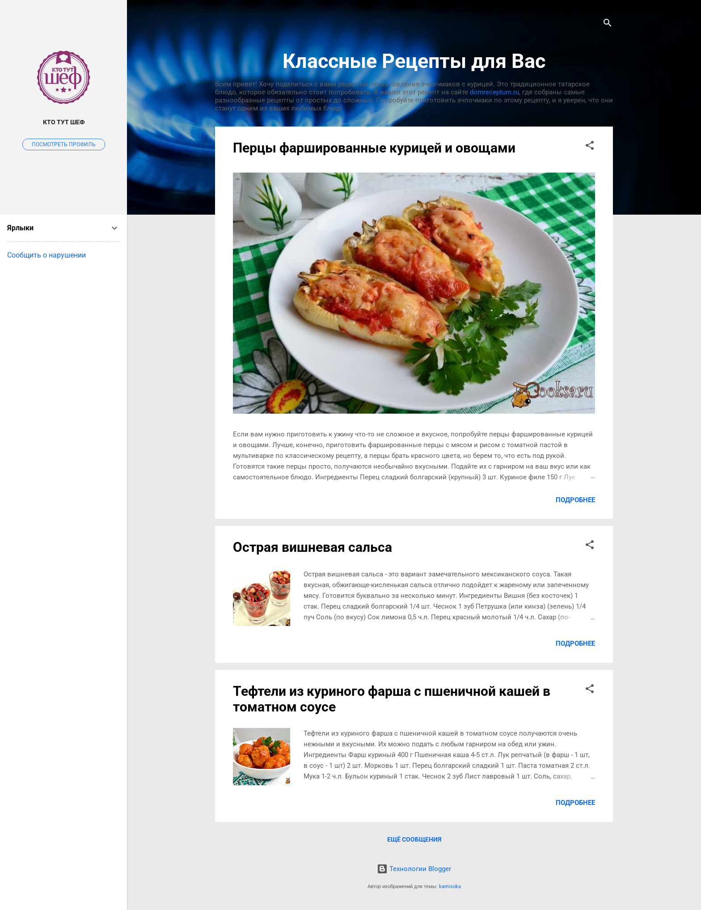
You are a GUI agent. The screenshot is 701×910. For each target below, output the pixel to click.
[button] (589, 147)
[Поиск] (607, 24)
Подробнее (575, 500)
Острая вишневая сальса (312, 547)
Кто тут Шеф (63, 122)
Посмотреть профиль (64, 144)
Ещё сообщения (414, 839)
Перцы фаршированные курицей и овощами (374, 148)
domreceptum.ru (494, 92)
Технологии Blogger (414, 869)
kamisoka (450, 886)
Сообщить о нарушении (46, 255)
